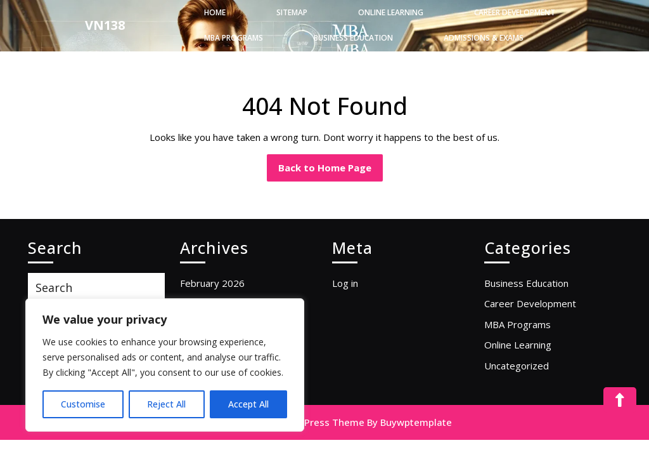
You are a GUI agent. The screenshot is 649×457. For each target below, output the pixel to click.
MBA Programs (233, 37)
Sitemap (291, 12)
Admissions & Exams (484, 37)
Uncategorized (516, 365)
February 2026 (212, 283)
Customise (83, 404)
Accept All (248, 404)
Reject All (166, 404)
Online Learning (390, 12)
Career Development (514, 12)
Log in (345, 283)
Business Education (353, 37)
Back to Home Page (330, 164)
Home (215, 12)
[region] (164, 365)
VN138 (105, 25)
